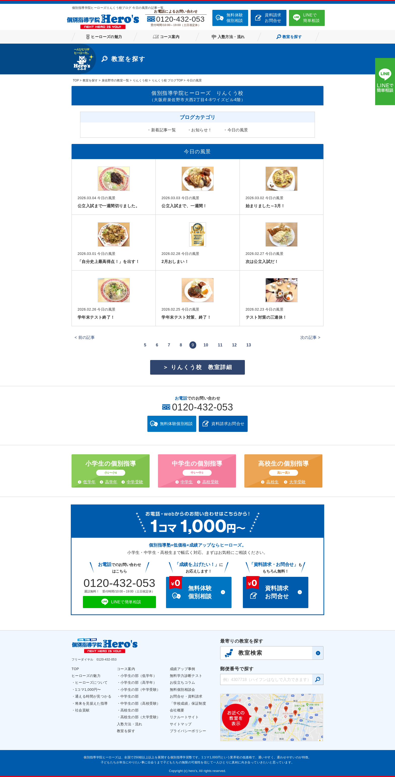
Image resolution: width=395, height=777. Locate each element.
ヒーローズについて (91, 682)
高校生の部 (129, 710)
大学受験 (297, 482)
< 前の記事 (85, 337)
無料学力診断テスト (186, 676)
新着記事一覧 (163, 130)
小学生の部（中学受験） (140, 690)
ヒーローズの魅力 (86, 676)
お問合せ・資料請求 (186, 696)
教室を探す (126, 731)
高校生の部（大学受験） (140, 717)
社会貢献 (82, 710)
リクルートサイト (184, 717)
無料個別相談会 (182, 690)
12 (234, 345)
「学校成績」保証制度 (188, 703)
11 (220, 345)
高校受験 (210, 482)
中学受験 (135, 482)
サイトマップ (180, 724)
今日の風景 (237, 130)
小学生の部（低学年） (138, 676)
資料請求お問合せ (273, 18)
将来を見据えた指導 (91, 703)
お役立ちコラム (182, 682)
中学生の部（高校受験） (140, 703)
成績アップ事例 (182, 669)
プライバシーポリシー (188, 731)
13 (248, 345)
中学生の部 (129, 696)
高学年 (111, 482)
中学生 (187, 482)
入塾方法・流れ (129, 724)
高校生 (272, 482)
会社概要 (177, 710)
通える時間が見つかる (93, 696)
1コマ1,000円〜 (88, 690)
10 (206, 345)
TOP (75, 669)
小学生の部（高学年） (138, 682)
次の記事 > (310, 337)
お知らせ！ (201, 130)
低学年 (89, 482)
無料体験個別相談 (234, 18)
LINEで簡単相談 (311, 18)
